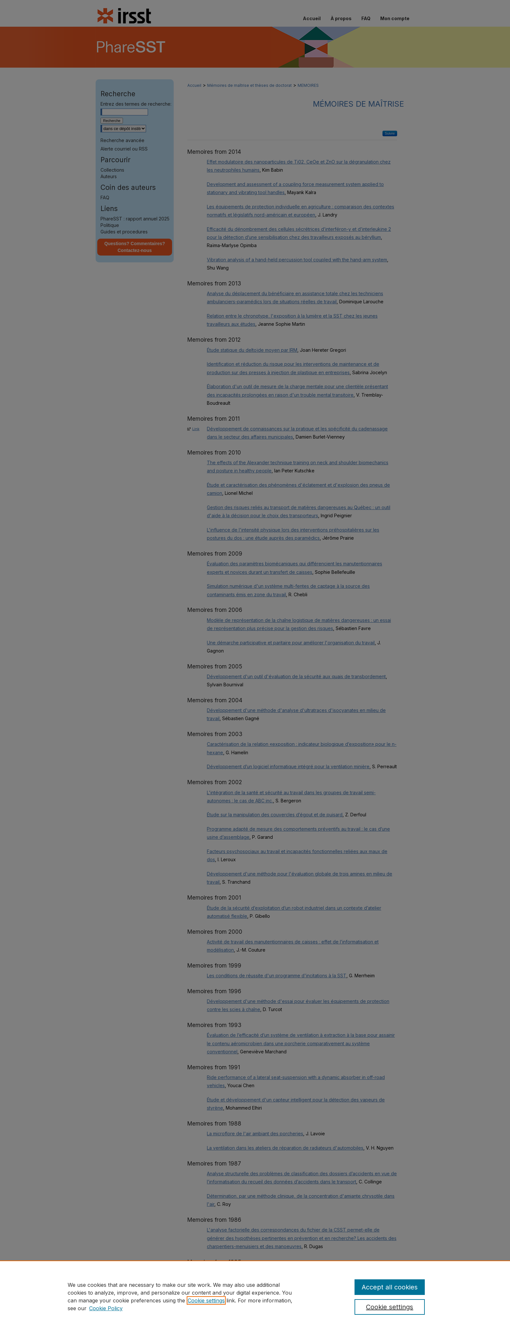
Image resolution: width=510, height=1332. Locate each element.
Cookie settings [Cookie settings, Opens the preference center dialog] (389, 1307)
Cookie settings (206, 1300)
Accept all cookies (390, 1287)
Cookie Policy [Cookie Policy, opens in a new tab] (106, 1308)
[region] (255, 1296)
